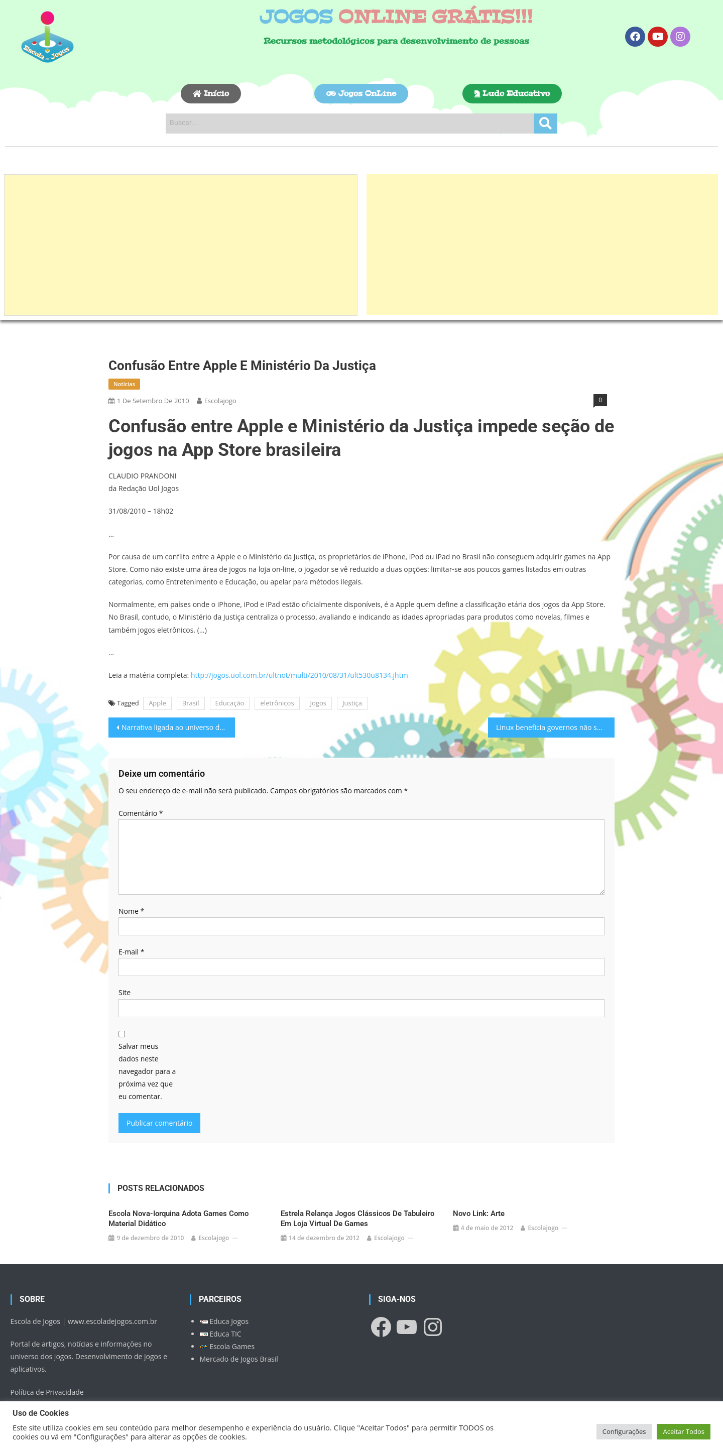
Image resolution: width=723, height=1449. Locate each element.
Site (124, 992)
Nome (131, 911)
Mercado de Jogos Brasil (239, 1359)
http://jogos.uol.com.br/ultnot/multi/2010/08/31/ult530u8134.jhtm (299, 675)
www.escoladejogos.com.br (112, 1321)
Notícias (124, 384)
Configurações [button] (624, 1431)
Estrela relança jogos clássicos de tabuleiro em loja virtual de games (357, 1218)
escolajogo (220, 400)
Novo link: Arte (479, 1213)
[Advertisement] (181, 245)
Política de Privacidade (47, 1392)
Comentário (140, 813)
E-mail (131, 951)
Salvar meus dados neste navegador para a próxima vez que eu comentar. (147, 1071)
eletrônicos (277, 702)
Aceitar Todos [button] (683, 1431)
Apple (157, 702)
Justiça (352, 702)
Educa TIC (221, 1334)
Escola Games (227, 1346)
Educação (230, 702)
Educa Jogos (224, 1321)
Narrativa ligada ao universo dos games (178, 727)
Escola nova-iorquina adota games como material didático (178, 1218)
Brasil (190, 702)
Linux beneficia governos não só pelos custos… (555, 727)
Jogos (318, 702)
